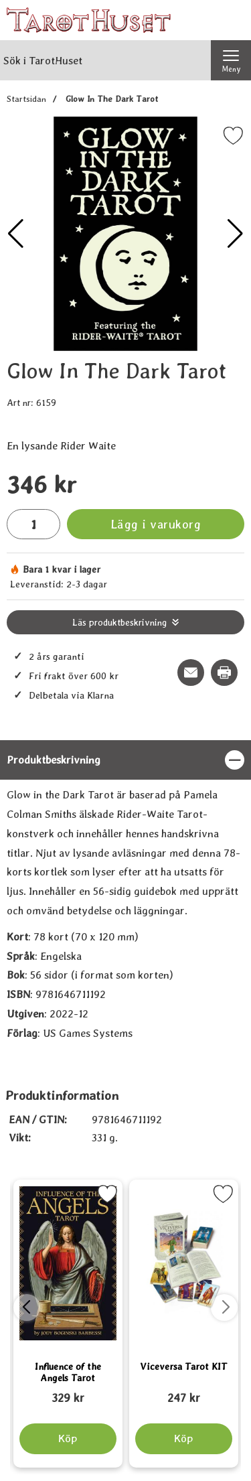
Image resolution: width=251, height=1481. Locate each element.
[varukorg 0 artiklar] (231, 20)
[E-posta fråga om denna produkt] (190, 672)
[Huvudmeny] (231, 60)
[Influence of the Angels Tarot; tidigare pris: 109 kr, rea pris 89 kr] (67, 1391)
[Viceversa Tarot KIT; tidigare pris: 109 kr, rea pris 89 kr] (183, 1391)
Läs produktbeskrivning (119, 622)
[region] (125, 760)
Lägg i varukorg (155, 524)
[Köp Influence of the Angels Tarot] (67, 1438)
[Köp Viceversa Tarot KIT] (183, 1438)
